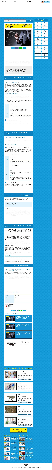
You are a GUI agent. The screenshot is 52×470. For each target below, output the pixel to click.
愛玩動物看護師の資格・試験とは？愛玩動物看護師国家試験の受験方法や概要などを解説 (14, 439)
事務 (44, 49)
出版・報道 (38, 33)
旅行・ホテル (44, 25)
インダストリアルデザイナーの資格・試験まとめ (14, 72)
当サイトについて (15, 467)
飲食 (37, 28)
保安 (37, 44)
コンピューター (45, 41)
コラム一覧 (22, 467)
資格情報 (22, 379)
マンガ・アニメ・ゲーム (45, 39)
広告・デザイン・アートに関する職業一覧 (19, 430)
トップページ (11, 467)
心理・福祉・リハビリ (44, 23)
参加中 (40, 467)
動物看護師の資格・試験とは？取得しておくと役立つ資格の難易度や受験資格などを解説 (14, 458)
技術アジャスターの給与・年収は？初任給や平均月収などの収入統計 (29, 453)
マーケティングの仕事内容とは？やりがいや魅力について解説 (29, 458)
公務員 (38, 55)
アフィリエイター (21, 418)
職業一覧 (19, 467)
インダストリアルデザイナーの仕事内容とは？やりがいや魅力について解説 (23, 325)
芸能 (44, 36)
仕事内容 (29, 379)
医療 (37, 23)
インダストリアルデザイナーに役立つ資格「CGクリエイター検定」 (16, 69)
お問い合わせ (33, 467)
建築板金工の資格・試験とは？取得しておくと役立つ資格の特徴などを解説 (29, 439)
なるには (19, 379)
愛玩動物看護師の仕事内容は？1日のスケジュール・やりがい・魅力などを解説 (14, 449)
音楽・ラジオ (37, 36)
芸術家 (19, 406)
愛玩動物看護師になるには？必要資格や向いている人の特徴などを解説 (14, 454)
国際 (37, 47)
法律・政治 (45, 44)
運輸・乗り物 (44, 31)
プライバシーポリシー (28, 467)
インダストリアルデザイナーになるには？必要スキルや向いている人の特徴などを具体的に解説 (23, 317)
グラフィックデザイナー (23, 371)
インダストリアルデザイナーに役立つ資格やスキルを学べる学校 (16, 71)
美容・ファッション (38, 25)
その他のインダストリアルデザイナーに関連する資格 (14, 70)
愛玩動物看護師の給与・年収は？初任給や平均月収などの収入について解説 (14, 444)
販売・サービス (38, 52)
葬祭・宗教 (38, 57)
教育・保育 (45, 28)
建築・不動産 (37, 49)
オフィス (45, 52)
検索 (29, 20)
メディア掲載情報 (37, 467)
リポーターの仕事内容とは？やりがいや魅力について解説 (29, 443)
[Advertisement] (26, 9)
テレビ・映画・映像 (44, 33)
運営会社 (25, 467)
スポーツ (38, 39)
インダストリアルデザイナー (10, 313)
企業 (44, 55)
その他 (45, 57)
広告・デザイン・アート (38, 41)
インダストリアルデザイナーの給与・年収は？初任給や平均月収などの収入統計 (23, 333)
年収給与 (26, 379)
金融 (44, 47)
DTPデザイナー (21, 383)
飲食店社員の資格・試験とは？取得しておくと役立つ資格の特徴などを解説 (29, 449)
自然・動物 (38, 31)
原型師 (19, 394)
